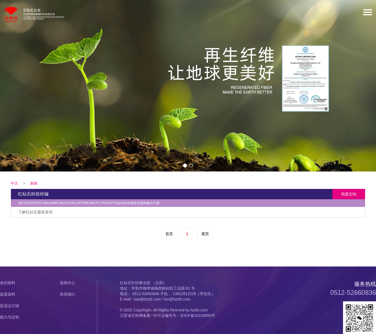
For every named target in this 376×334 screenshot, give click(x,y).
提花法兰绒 (9, 306)
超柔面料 (7, 294)
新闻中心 (67, 283)
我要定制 (348, 194)
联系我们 (67, 294)
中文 (14, 183)
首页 (169, 234)
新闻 (33, 183)
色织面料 (7, 283)
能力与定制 (9, 317)
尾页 (205, 234)
